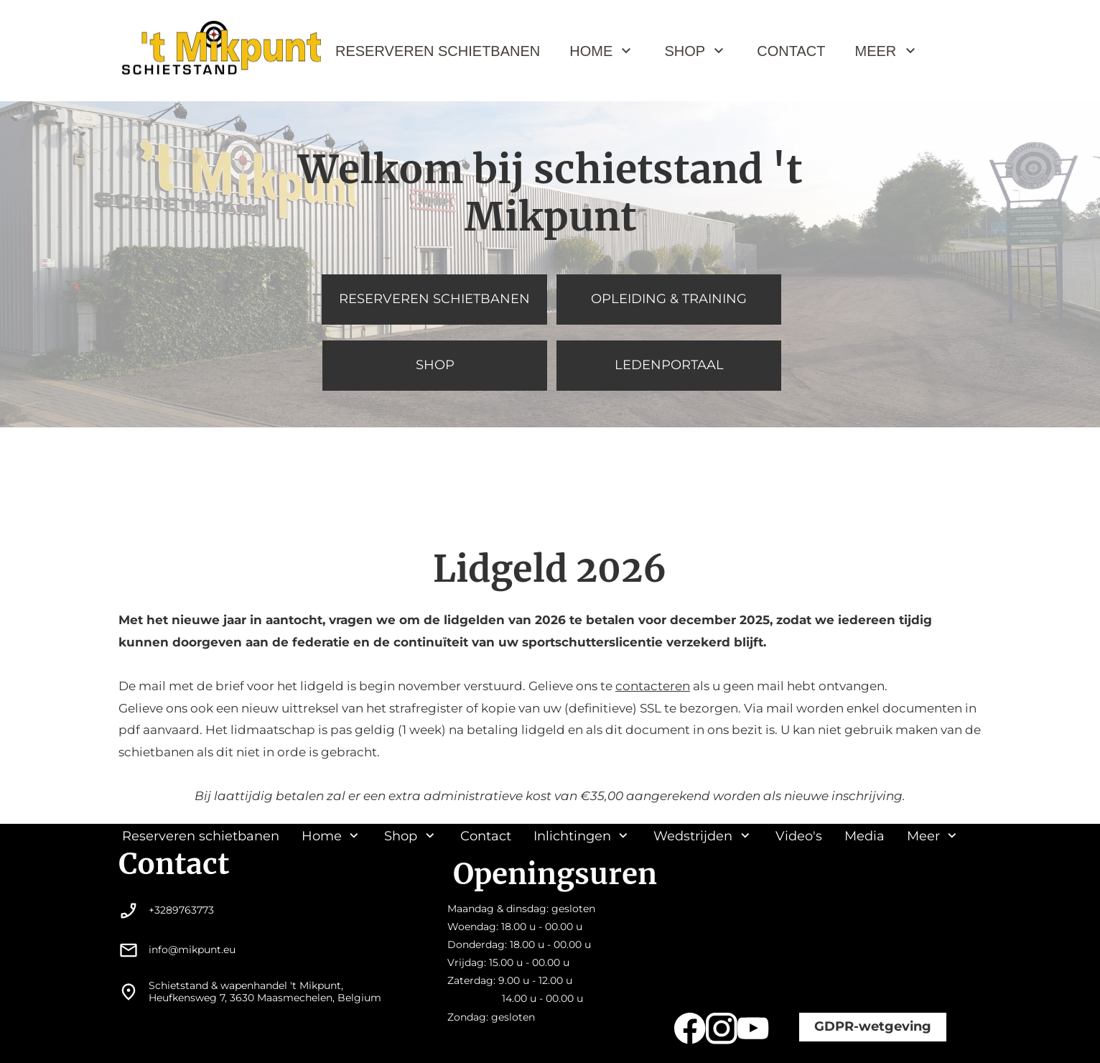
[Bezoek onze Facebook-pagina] (690, 1028)
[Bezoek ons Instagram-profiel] (721, 1028)
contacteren (652, 686)
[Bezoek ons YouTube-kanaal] (753, 1028)
